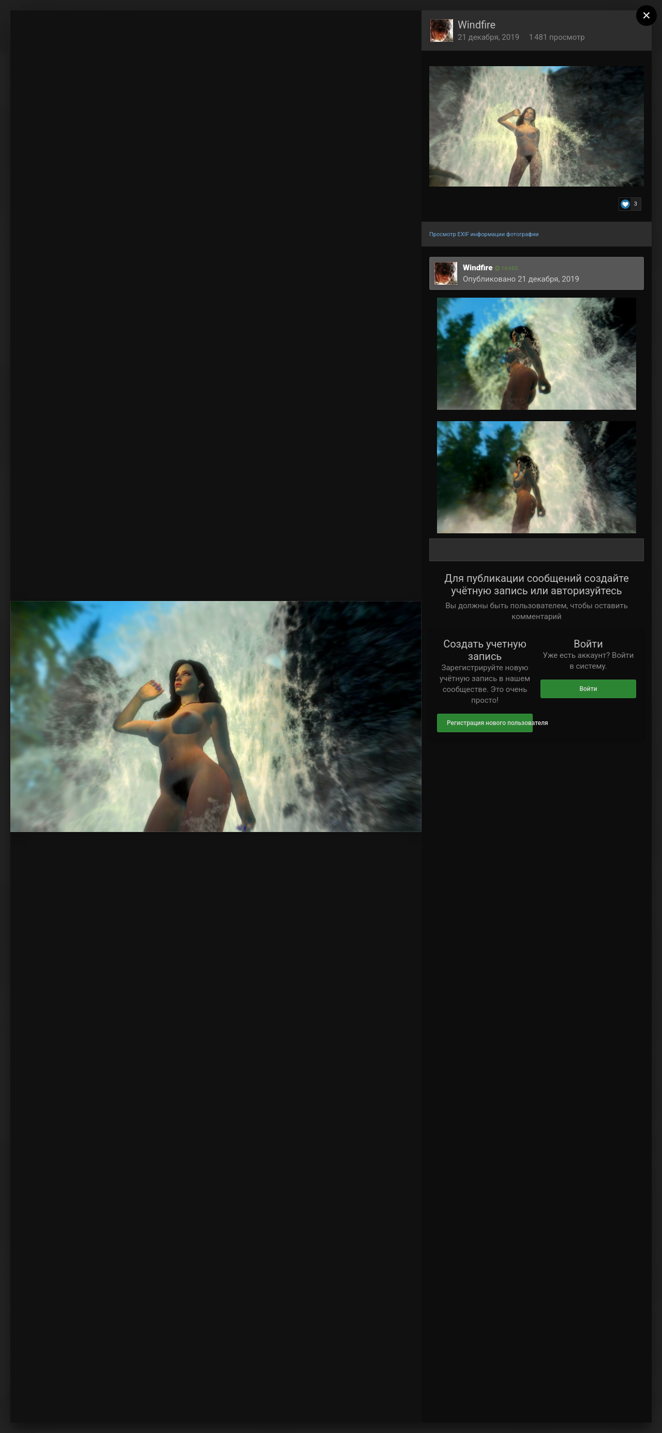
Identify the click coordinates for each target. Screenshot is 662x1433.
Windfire (476, 25)
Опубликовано (521, 279)
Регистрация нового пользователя (490, 723)
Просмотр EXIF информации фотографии (484, 234)
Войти (588, 688)
